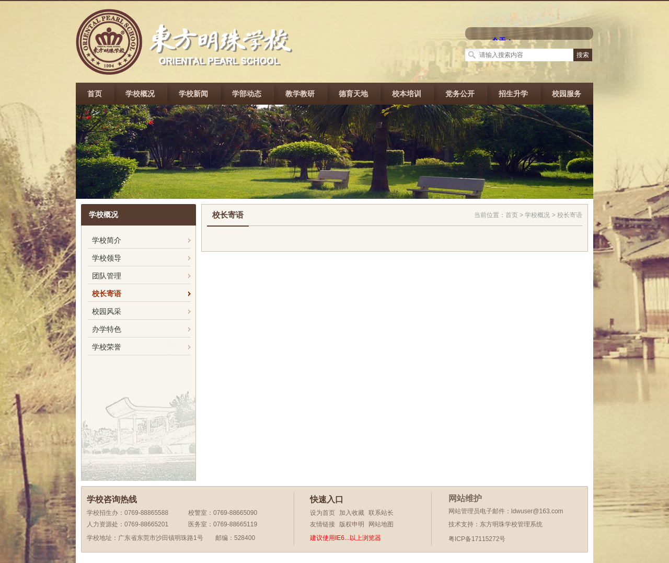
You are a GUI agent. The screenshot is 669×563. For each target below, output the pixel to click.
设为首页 (322, 512)
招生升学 (513, 93)
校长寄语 (106, 293)
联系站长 (381, 512)
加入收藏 (351, 512)
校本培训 (406, 93)
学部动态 (246, 93)
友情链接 (322, 524)
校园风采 (106, 311)
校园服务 (566, 93)
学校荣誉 (106, 347)
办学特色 (106, 329)
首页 (94, 93)
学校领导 (106, 258)
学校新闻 (193, 93)
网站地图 (381, 524)
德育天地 (353, 93)
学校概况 (140, 93)
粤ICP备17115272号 (476, 539)
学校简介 (106, 240)
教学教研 (300, 93)
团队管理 (106, 276)
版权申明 (351, 524)
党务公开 (460, 93)
